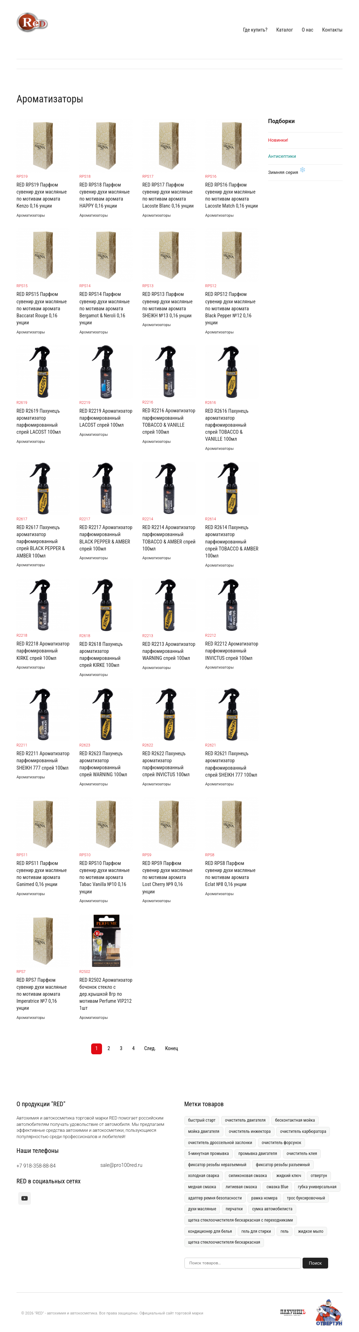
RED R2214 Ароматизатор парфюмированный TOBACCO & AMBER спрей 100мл (169, 538)
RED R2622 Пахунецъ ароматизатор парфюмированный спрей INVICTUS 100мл (166, 764)
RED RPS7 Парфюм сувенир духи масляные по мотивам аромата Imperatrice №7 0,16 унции (41, 994)
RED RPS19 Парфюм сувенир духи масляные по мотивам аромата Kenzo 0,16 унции (41, 195)
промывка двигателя (257, 1153)
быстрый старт (201, 1120)
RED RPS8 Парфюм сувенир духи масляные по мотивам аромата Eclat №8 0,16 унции (230, 873)
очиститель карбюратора (303, 1131)
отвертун (319, 1175)
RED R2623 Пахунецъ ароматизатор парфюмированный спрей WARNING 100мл (103, 764)
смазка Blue (277, 1186)
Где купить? (255, 30)
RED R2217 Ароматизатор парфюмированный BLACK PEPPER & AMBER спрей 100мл (105, 538)
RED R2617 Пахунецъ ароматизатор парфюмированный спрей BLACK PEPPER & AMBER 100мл (40, 542)
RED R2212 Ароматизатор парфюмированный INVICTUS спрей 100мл (231, 651)
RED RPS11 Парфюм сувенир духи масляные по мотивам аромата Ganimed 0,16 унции (41, 873)
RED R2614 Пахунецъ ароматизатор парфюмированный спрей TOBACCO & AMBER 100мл (231, 542)
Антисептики (282, 156)
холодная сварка (203, 1175)
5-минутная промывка (208, 1153)
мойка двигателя (203, 1131)
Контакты (332, 30)
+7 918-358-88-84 (36, 1166)
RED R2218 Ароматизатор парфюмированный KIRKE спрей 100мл (42, 651)
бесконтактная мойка (295, 1120)
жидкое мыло (310, 1231)
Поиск (315, 1263)
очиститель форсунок (281, 1142)
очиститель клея (301, 1153)
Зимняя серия (283, 172)
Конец (171, 1049)
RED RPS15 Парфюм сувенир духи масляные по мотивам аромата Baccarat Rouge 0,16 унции (41, 308)
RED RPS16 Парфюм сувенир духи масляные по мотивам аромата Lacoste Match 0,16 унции (231, 195)
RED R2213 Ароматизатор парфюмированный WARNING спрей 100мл (168, 651)
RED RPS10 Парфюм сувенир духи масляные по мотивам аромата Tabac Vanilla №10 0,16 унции (104, 877)
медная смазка (202, 1186)
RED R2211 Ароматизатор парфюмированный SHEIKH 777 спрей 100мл (42, 761)
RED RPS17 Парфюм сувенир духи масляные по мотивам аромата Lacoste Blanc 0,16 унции (168, 195)
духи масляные (202, 1208)
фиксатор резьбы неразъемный (217, 1164)
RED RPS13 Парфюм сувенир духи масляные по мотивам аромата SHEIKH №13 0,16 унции (167, 304)
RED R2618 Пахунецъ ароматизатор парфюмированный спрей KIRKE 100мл (100, 654)
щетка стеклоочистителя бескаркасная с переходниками (240, 1220)
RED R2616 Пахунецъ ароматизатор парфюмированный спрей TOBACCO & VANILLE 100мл (226, 425)
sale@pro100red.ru (121, 1165)
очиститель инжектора (250, 1131)
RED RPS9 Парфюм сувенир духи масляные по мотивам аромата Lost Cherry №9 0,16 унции (167, 877)
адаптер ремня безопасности (215, 1198)
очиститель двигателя (245, 1120)
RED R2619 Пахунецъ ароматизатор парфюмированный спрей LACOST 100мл (38, 421)
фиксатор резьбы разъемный (283, 1164)
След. (150, 1049)
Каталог (284, 30)
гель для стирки (256, 1231)
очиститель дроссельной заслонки (220, 1142)
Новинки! (278, 140)
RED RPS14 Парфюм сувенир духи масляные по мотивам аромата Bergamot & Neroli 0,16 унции (104, 308)
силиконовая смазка (248, 1175)
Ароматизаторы (30, 215)
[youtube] (24, 1198)
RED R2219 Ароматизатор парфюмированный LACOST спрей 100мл (105, 418)
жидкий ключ (288, 1175)
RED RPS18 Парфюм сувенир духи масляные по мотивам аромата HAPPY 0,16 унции (104, 195)
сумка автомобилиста (272, 1208)
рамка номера (264, 1198)
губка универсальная (317, 1186)
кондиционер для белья (210, 1231)
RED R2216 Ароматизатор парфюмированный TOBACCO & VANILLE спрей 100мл (168, 421)
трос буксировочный (306, 1198)
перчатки (234, 1208)
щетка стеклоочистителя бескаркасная (224, 1242)
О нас (307, 30)
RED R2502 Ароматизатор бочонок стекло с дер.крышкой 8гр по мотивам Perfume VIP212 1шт (105, 994)
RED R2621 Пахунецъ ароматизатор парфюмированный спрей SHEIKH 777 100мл (231, 764)
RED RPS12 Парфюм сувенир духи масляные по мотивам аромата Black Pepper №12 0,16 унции (230, 308)
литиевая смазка (241, 1186)
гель (284, 1231)
